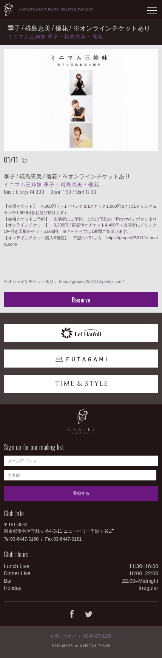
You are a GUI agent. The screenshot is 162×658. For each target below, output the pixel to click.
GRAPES (8, 9)
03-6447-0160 (24, 539)
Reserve (81, 299)
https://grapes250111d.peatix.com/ (91, 281)
